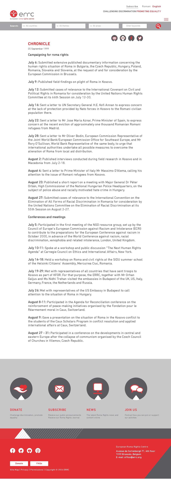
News (91, 410)
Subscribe (132, 6)
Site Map (14, 470)
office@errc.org (132, 457)
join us (131, 410)
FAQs (39, 463)
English (157, 6)
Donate (19, 463)
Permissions (36, 470)
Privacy (25, 470)
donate (16, 410)
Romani (146, 6)
